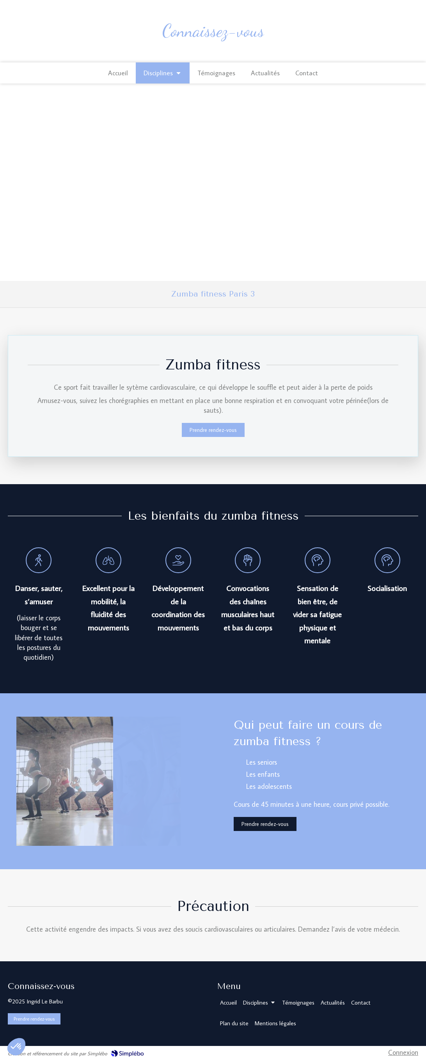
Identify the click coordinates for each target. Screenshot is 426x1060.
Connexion (403, 1052)
